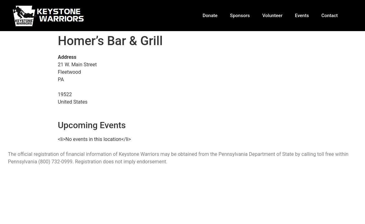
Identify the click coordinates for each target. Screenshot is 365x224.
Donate (210, 15)
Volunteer (272, 15)
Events (302, 15)
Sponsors (240, 15)
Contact (329, 15)
